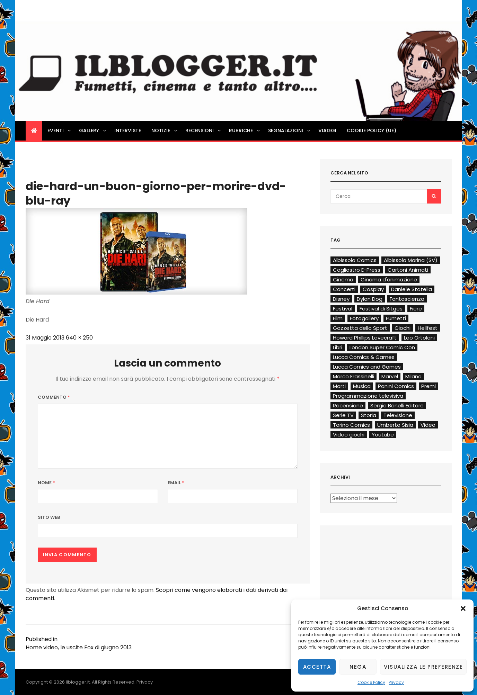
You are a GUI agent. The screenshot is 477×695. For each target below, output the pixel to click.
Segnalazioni (289, 130)
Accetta (317, 666)
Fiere (416, 308)
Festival (342, 308)
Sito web (49, 517)
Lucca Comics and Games (367, 366)
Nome (46, 482)
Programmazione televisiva (368, 395)
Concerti (344, 289)
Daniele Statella (411, 289)
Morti (339, 386)
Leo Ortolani (419, 337)
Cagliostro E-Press (356, 269)
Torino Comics (351, 424)
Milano (413, 376)
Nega (358, 666)
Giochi (402, 328)
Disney (341, 299)
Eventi (59, 130)
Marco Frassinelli (353, 376)
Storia (368, 415)
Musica (362, 386)
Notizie (164, 130)
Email (176, 482)
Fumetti (396, 318)
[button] (463, 608)
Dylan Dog (369, 299)
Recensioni (203, 130)
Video (428, 424)
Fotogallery (364, 318)
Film (338, 318)
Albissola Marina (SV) (411, 260)
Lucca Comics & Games (364, 357)
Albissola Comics (355, 260)
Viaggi (327, 130)
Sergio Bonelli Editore (397, 405)
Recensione (348, 405)
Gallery (93, 130)
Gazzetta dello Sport (360, 328)
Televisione (397, 415)
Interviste (127, 130)
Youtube (383, 434)
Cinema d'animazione (389, 279)
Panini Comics (396, 386)
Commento (54, 397)
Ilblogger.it (78, 682)
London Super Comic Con (382, 347)
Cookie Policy (371, 682)
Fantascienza (407, 299)
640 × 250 (79, 338)
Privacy (396, 682)
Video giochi (348, 434)
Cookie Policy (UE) (371, 130)
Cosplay (373, 289)
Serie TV (343, 415)
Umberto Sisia (395, 424)
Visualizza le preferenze (423, 666)
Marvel (389, 376)
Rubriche (245, 130)
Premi (428, 386)
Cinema (343, 279)
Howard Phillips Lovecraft (365, 337)
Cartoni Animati (408, 269)
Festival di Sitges (381, 308)
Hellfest (428, 328)
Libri (337, 347)
